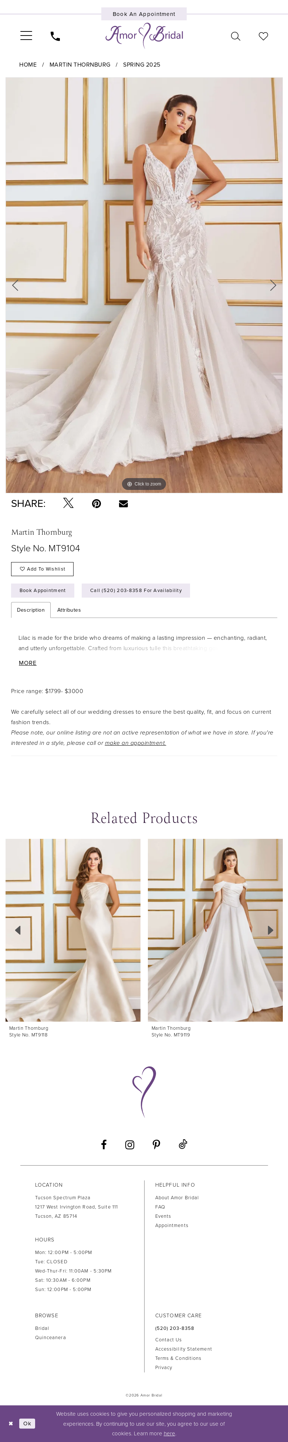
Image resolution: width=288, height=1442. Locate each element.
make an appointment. (135, 743)
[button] (26, 36)
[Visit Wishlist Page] (263, 36)
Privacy (164, 1368)
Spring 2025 (141, 64)
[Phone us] (55, 36)
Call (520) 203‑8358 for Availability (136, 591)
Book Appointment (43, 591)
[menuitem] (26, 36)
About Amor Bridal (177, 1198)
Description (31, 610)
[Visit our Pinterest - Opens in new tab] (156, 1145)
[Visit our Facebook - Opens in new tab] (104, 1145)
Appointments (172, 1225)
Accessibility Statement (183, 1349)
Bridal (42, 1328)
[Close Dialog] (11, 1423)
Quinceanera (50, 1338)
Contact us (168, 1340)
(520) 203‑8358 (175, 1328)
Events (163, 1216)
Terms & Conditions (178, 1358)
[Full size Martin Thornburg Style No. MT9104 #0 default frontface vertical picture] (144, 285)
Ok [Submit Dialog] (27, 1423)
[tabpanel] (144, 285)
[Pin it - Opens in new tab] (96, 504)
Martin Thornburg (80, 64)
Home (28, 64)
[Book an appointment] (144, 13)
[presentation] (73, 930)
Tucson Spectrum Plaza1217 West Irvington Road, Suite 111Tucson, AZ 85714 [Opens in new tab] (76, 1207)
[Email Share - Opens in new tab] (124, 503)
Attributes (69, 610)
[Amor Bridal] (144, 36)
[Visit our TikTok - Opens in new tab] (183, 1144)
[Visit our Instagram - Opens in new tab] (130, 1145)
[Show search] (236, 36)
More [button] (28, 663)
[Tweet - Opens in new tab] (68, 503)
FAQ (160, 1207)
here (169, 1433)
